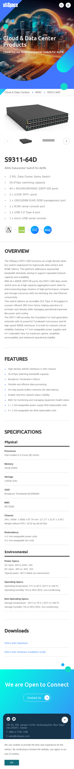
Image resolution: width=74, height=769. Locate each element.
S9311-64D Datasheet (16, 647)
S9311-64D (53, 92)
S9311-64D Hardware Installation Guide (25, 656)
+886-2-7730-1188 (18, 735)
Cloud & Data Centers (17, 92)
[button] (66, 141)
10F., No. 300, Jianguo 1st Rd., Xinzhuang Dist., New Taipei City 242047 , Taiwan (35, 729)
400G (38, 92)
